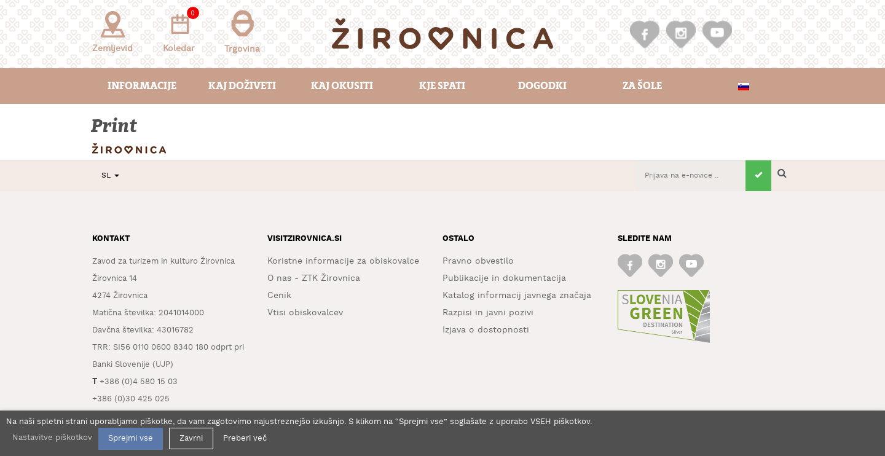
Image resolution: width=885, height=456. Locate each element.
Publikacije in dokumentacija (504, 278)
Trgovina (242, 32)
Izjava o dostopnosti (485, 330)
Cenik (279, 295)
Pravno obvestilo (478, 261)
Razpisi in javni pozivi (487, 312)
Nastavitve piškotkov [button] (52, 438)
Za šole (642, 86)
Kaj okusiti (342, 86)
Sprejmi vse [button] (130, 438)
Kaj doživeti (242, 86)
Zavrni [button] (191, 438)
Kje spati (442, 86)
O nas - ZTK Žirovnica (313, 278)
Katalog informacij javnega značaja (516, 295)
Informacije (142, 86)
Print (115, 126)
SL (110, 175)
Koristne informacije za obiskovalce (343, 261)
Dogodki (542, 86)
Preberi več (245, 438)
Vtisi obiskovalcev (305, 312)
